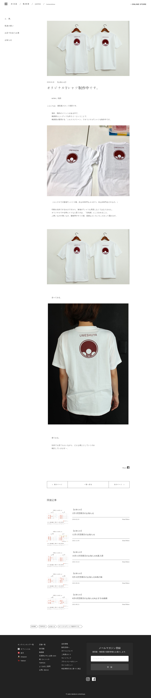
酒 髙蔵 (41, 649)
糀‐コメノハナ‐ (44, 659)
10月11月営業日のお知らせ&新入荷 (87, 556)
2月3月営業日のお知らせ (83, 513)
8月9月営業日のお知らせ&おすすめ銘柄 (89, 598)
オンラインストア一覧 (26, 644)
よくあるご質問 (44, 666)
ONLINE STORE (139, 8)
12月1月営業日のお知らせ (83, 535)
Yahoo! (22, 661)
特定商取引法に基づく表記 (71, 669)
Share (125, 468)
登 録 (109, 667)
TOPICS (42, 626)
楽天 (21, 653)
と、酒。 (8, 19)
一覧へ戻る (88, 484)
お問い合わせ (44, 670)
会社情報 (64, 644)
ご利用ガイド (66, 654)
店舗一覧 (42, 644)
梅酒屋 (41, 652)
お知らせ (8, 40)
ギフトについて (67, 651)
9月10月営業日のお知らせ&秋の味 (87, 577)
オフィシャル (24, 649)
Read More (126, 519)
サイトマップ (66, 658)
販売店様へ (65, 647)
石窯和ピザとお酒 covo (47, 656)
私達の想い (9, 26)
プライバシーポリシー (69, 661)
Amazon (22, 657)
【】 (77, 509)
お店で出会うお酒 (12, 33)
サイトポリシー (67, 665)
